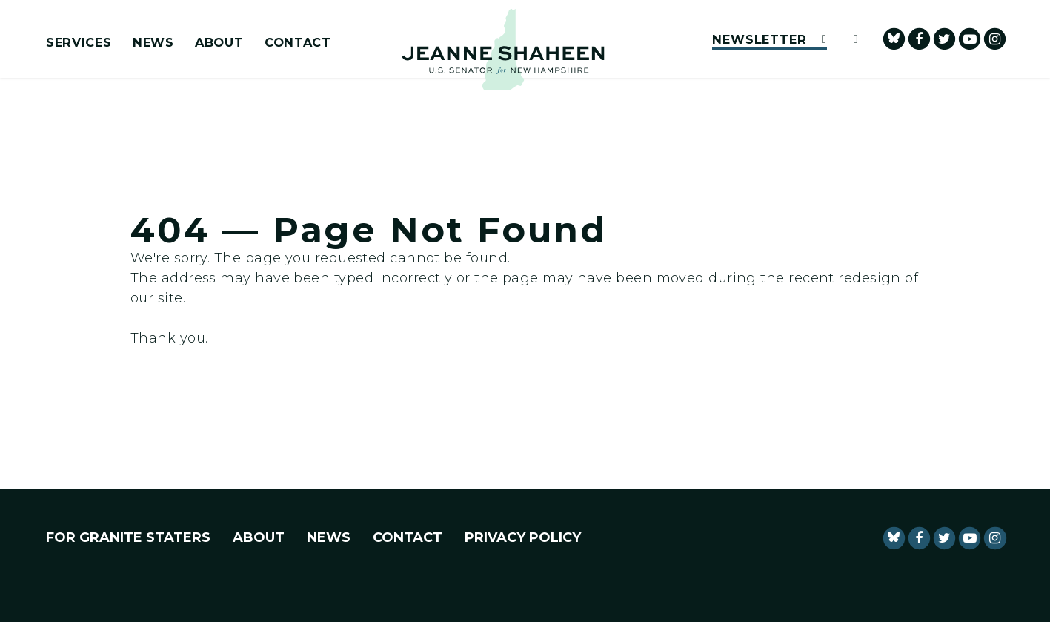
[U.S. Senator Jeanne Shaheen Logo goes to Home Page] (503, 49)
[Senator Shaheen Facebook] (919, 39)
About (219, 43)
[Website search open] (849, 39)
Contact (298, 43)
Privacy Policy (523, 537)
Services (78, 43)
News (153, 43)
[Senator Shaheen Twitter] (944, 39)
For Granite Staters (128, 537)
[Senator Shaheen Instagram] (995, 39)
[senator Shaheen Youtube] (969, 39)
